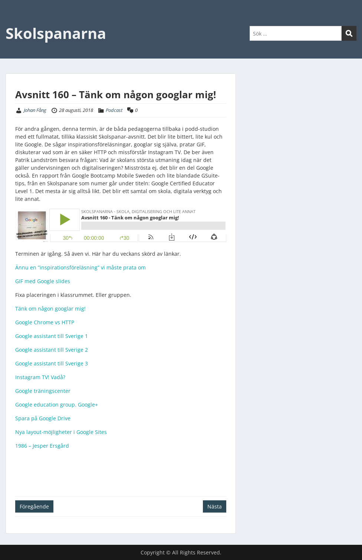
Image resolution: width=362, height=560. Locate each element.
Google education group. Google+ (56, 404)
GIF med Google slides (42, 281)
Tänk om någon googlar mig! (50, 308)
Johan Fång (35, 110)
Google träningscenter (42, 390)
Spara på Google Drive (42, 418)
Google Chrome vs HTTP (44, 322)
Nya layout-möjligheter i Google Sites (61, 431)
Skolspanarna (56, 33)
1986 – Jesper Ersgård (42, 445)
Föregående (34, 506)
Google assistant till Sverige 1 (51, 335)
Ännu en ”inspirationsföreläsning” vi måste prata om (80, 267)
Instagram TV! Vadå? (40, 377)
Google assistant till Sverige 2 (51, 349)
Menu (13, 21)
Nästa (214, 506)
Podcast (114, 110)
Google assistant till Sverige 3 (51, 363)
